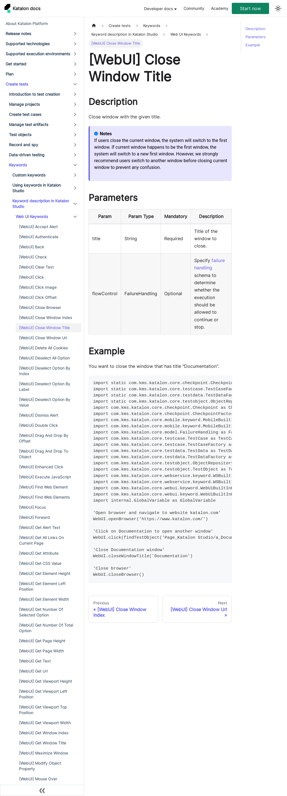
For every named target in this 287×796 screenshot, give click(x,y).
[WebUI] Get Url (33, 671)
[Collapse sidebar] (42, 790)
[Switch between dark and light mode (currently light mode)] (278, 8)
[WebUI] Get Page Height (42, 640)
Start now (250, 8)
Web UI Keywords (32, 216)
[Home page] (94, 25)
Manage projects (24, 104)
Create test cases (25, 114)
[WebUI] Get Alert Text (39, 527)
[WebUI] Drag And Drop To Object (43, 454)
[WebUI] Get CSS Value (40, 563)
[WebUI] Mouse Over (38, 778)
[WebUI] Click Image (38, 287)
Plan (9, 74)
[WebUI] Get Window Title (42, 742)
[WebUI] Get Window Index (44, 732)
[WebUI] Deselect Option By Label (44, 386)
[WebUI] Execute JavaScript (45, 476)
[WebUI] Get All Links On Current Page (41, 540)
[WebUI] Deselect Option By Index (44, 371)
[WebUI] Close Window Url (43, 337)
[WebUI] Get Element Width (44, 599)
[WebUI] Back (31, 246)
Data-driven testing (27, 154)
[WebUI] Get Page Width (41, 650)
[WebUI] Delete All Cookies (43, 347)
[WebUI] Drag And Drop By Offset (43, 438)
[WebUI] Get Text (35, 661)
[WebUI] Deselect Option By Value (44, 402)
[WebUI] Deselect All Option (44, 357)
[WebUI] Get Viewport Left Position (43, 694)
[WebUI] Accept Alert (38, 226)
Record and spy (23, 144)
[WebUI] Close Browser (40, 307)
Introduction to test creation (34, 94)
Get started (16, 63)
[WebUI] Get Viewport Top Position (43, 710)
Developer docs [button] (158, 8)
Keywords (18, 164)
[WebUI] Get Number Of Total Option (46, 628)
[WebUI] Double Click (38, 425)
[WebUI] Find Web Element (43, 487)
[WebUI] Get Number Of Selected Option (41, 612)
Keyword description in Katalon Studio (40, 203)
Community (194, 8)
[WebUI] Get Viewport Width (45, 722)
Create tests (17, 84)
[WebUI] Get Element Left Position (42, 586)
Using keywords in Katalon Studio (36, 188)
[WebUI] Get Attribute (39, 553)
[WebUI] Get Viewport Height (45, 681)
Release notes (18, 33)
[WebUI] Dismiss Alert (38, 415)
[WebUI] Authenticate (38, 236)
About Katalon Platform (27, 23)
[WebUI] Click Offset (38, 297)
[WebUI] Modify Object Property (40, 766)
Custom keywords (28, 175)
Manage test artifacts (28, 124)
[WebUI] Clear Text (36, 267)
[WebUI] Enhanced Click (41, 466)
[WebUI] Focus (32, 507)
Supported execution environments (38, 53)
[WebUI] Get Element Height (44, 573)
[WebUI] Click (31, 277)
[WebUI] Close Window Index (45, 317)
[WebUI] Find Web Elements (44, 497)
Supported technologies (28, 43)
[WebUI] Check (33, 256)
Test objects (20, 134)
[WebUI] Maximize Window (43, 753)
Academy (219, 8)
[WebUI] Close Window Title (44, 327)
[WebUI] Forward (34, 517)
